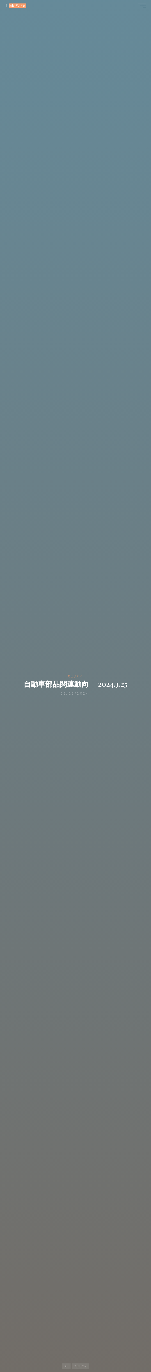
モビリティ (74, 676)
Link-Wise (17, 7)
